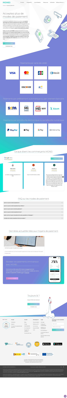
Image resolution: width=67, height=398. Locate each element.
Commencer (35, 346)
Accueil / (4, 5)
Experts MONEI (36, 348)
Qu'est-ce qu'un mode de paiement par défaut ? (33, 205)
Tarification (52, 2)
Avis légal (42, 342)
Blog (25, 342)
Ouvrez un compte (9, 43)
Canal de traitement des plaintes (45, 357)
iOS (22, 293)
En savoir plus (2, 273)
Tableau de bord (60, 2)
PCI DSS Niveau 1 (44, 351)
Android (27, 293)
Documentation (36, 342)
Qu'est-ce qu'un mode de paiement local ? (33, 212)
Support (12, 344)
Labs (34, 350)
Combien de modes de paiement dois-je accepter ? (33, 218)
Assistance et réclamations (43, 348)
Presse (25, 344)
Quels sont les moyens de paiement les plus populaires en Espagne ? (33, 215)
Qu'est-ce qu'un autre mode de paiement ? (33, 208)
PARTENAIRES (27, 346)
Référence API (36, 344)
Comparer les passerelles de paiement (16, 347)
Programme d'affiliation (26, 351)
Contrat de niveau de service (45, 354)
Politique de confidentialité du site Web (23, 392)
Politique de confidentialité (43, 345)
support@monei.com (37, 391)
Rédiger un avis (56, 158)
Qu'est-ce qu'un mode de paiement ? (33, 202)
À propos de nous (27, 353)
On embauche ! (27, 348)
